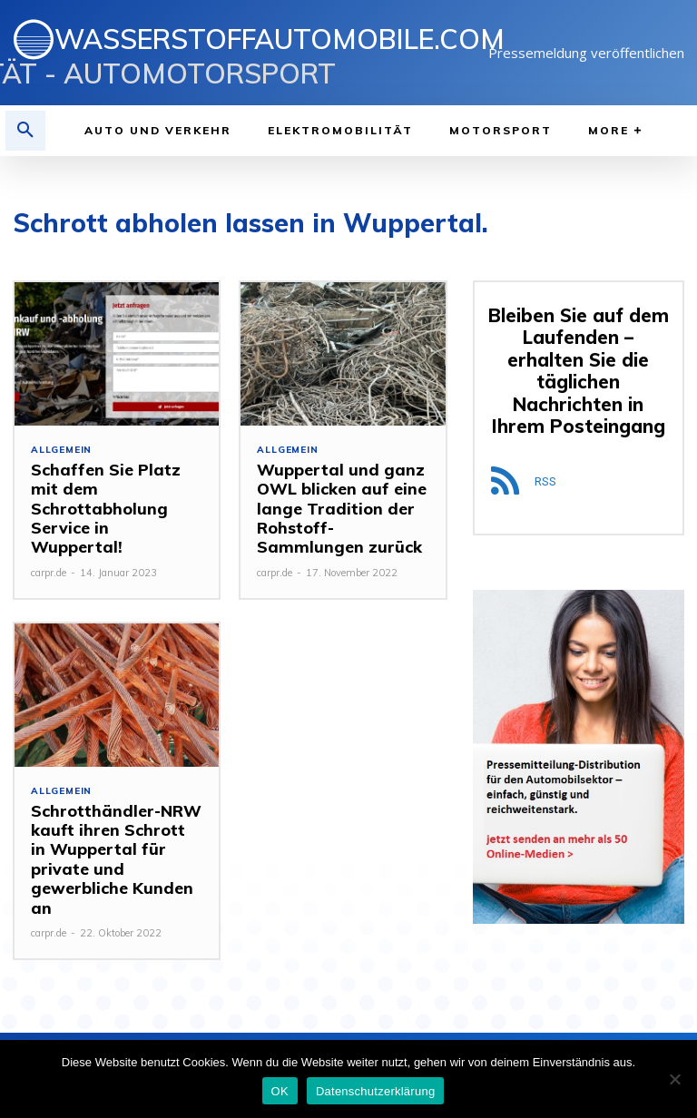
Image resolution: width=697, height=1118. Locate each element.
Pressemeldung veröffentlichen (586, 53)
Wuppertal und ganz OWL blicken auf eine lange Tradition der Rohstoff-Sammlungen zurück (339, 506)
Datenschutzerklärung (375, 1091)
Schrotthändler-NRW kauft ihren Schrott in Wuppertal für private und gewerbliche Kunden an (111, 842)
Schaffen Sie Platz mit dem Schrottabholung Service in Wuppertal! (111, 487)
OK (280, 1091)
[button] (25, 131)
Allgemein (61, 450)
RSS (545, 458)
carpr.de (48, 531)
